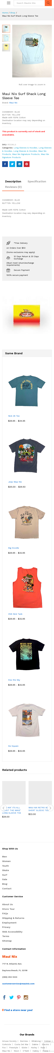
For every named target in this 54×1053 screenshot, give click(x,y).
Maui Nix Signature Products (26, 154)
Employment (9, 922)
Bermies (24, 1041)
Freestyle (13, 1047)
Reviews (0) (13, 186)
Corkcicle (6, 1044)
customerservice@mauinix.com (18, 983)
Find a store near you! (18, 1010)
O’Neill (26, 1051)
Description (13, 181)
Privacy (6, 927)
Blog (4, 884)
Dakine (35, 1044)
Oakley (36, 1051)
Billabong (36, 1041)
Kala (43, 1047)
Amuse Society (9, 1041)
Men (4, 856)
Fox (4, 1047)
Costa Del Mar (21, 1044)
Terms (5, 936)
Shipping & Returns (13, 918)
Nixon (16, 1051)
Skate (5, 870)
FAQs (5, 913)
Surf (4, 874)
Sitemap (7, 940)
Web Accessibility (12, 931)
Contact (7, 888)
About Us (7, 904)
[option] (14, 801)
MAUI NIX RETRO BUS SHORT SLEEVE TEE (39, 808)
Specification (37, 181)
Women (6, 861)
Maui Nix (13, 102)
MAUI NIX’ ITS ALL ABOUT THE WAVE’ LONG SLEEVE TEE (11, 810)
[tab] (13, 182)
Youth (5, 865)
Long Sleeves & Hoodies (25, 148)
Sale (4, 879)
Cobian (47, 1041)
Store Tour (8, 909)
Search (48, 3)
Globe (24, 1047)
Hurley (34, 1047)
